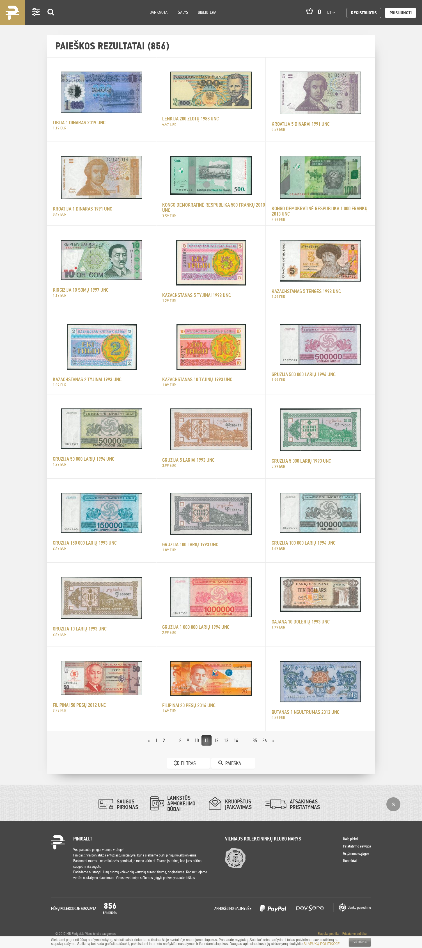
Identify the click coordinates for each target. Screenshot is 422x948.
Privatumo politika (354, 933)
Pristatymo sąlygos (357, 846)
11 (206, 740)
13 (226, 740)
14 (236, 740)
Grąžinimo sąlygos (356, 853)
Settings (36, 20)
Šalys (183, 12)
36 (264, 740)
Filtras (188, 763)
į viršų (393, 804)
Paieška (233, 763)
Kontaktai (350, 860)
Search (51, 20)
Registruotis (364, 12)
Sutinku (359, 942)
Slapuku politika (329, 933)
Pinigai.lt (12, 12)
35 (255, 740)
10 (196, 740)
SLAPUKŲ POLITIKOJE (322, 944)
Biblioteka (207, 12)
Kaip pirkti (350, 839)
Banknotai (159, 12)
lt (331, 12)
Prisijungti (400, 12)
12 (216, 740)
